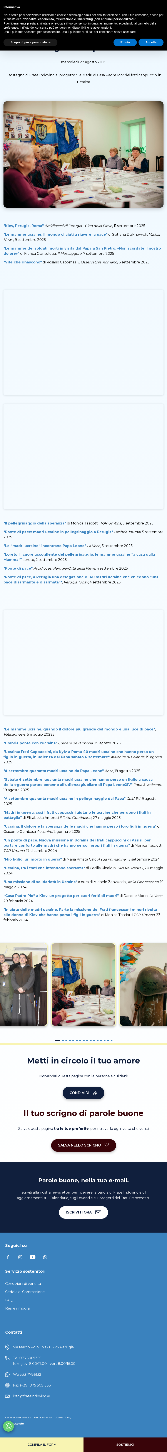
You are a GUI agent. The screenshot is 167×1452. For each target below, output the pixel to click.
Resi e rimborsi (17, 1308)
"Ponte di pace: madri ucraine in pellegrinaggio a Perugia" (58, 532)
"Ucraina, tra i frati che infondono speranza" (44, 868)
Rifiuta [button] (125, 42)
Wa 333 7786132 (27, 1374)
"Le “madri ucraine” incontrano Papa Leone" (44, 546)
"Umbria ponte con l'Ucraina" (30, 743)
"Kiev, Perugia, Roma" (23, 226)
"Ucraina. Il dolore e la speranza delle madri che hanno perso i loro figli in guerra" (79, 826)
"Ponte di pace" (18, 568)
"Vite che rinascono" (22, 262)
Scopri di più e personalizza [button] (30, 42)
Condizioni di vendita (23, 1284)
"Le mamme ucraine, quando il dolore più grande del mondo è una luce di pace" (79, 729)
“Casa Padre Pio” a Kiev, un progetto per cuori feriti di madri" (61, 896)
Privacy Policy (43, 1417)
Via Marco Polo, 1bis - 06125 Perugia (43, 1347)
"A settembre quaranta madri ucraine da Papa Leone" (53, 771)
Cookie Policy (63, 1417)
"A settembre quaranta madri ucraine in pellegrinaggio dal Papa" (64, 799)
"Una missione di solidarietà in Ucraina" (40, 882)
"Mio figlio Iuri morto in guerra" (32, 859)
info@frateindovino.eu (32, 1396)
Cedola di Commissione (25, 1292)
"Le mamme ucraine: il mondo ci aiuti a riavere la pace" (55, 234)
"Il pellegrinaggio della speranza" (34, 523)
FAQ (9, 1300)
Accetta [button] (151, 42)
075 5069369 (30, 1358)
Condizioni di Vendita (18, 1417)
